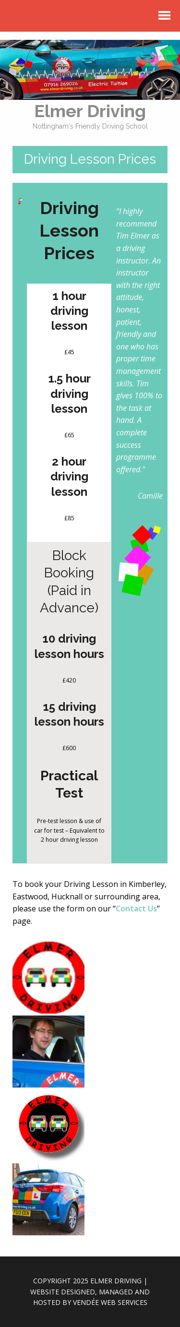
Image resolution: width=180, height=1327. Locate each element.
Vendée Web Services (110, 1302)
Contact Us (136, 908)
